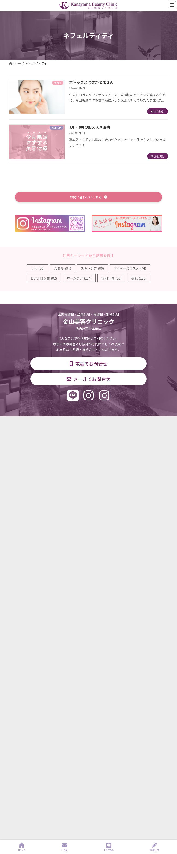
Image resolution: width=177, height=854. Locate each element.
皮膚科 (38, 506)
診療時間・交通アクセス (87, 421)
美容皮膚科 (70, 506)
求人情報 (142, 421)
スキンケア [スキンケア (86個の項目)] (92, 268)
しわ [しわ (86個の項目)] (37, 268)
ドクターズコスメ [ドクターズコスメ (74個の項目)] (130, 268)
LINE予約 (109, 847)
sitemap (73, 825)
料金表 (120, 421)
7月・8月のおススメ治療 (89, 127)
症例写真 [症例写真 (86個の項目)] (111, 278)
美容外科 (88, 506)
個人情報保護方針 (88, 424)
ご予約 (64, 847)
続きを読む (158, 111)
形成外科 (52, 506)
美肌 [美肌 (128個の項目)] (139, 278)
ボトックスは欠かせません (91, 82)
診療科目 (52, 421)
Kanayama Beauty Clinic (94, 825)
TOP (31, 421)
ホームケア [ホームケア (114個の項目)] (79, 278)
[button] (88, 197)
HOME (21, 847)
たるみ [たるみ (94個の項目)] (62, 268)
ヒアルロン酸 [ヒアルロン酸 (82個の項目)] (43, 278)
